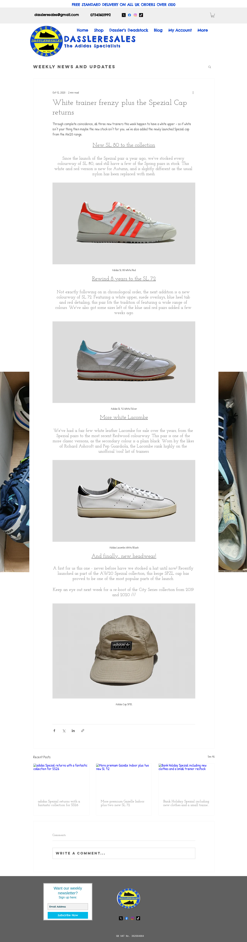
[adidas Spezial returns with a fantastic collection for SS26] (61, 779)
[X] (124, 15)
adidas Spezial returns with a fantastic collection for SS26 (59, 803)
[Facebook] (129, 15)
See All (211, 756)
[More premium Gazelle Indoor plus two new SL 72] (124, 779)
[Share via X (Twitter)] (64, 730)
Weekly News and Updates (74, 66)
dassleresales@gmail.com (56, 15)
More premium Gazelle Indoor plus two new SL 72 (122, 803)
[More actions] (193, 92)
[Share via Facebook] (54, 730)
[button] (213, 15)
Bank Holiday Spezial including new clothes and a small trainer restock (186, 803)
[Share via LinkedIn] (73, 730)
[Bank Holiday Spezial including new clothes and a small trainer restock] (186, 779)
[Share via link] (83, 730)
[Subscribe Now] (68, 915)
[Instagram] (135, 15)
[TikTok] (141, 15)
